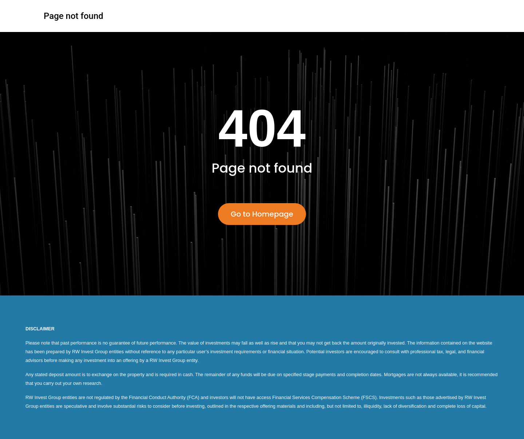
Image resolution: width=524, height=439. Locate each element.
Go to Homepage (262, 214)
